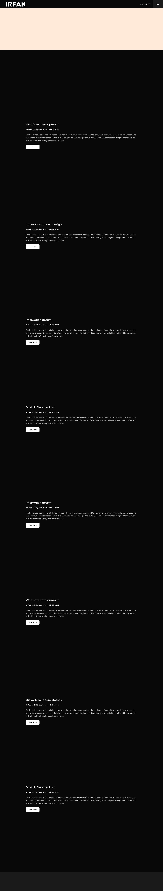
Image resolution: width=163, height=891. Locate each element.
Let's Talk (145, 4)
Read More (33, 147)
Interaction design (40, 320)
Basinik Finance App (41, 408)
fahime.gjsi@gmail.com (37, 129)
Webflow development (43, 124)
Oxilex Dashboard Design (45, 224)
